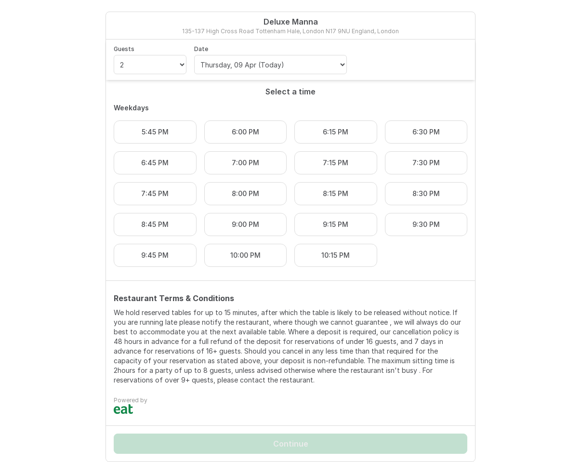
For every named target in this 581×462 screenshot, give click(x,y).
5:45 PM (155, 132)
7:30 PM (426, 162)
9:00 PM (245, 224)
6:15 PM (335, 132)
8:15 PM (335, 193)
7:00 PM (245, 162)
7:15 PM (335, 162)
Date (201, 49)
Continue (290, 444)
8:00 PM (245, 193)
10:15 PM (335, 255)
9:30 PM (426, 224)
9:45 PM (155, 255)
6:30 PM (426, 132)
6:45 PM (155, 162)
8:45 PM (155, 224)
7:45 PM (155, 193)
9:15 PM (335, 224)
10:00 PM (245, 255)
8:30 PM (426, 193)
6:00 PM (245, 132)
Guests (124, 49)
